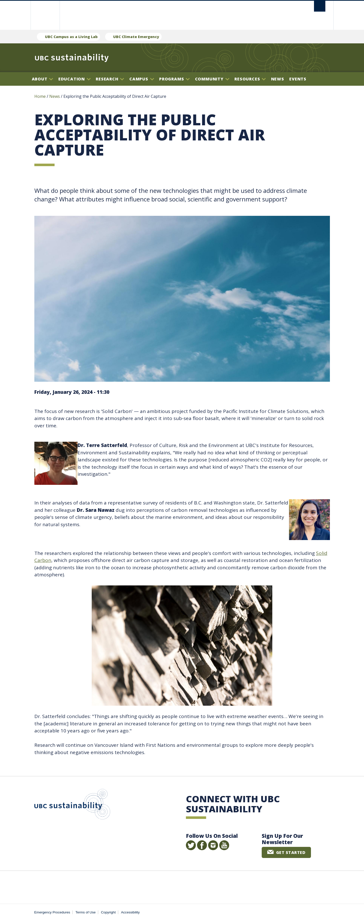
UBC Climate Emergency (136, 36)
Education (74, 79)
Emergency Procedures (52, 912)
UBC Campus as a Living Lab (71, 36)
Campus (141, 79)
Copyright (108, 912)
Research (110, 79)
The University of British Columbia (45, 15)
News (277, 79)
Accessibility (130, 912)
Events (297, 79)
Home (40, 96)
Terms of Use (86, 912)
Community (212, 79)
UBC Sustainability (72, 805)
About (42, 79)
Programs (174, 79)
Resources (250, 79)
